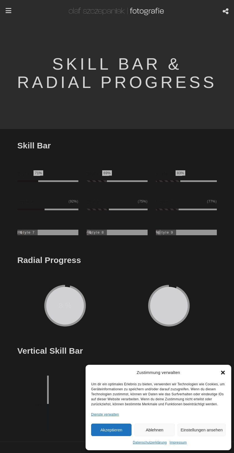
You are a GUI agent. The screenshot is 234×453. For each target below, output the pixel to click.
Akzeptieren (111, 429)
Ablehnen (154, 429)
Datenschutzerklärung (150, 442)
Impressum (178, 442)
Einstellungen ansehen (202, 429)
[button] (223, 372)
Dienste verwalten (105, 414)
